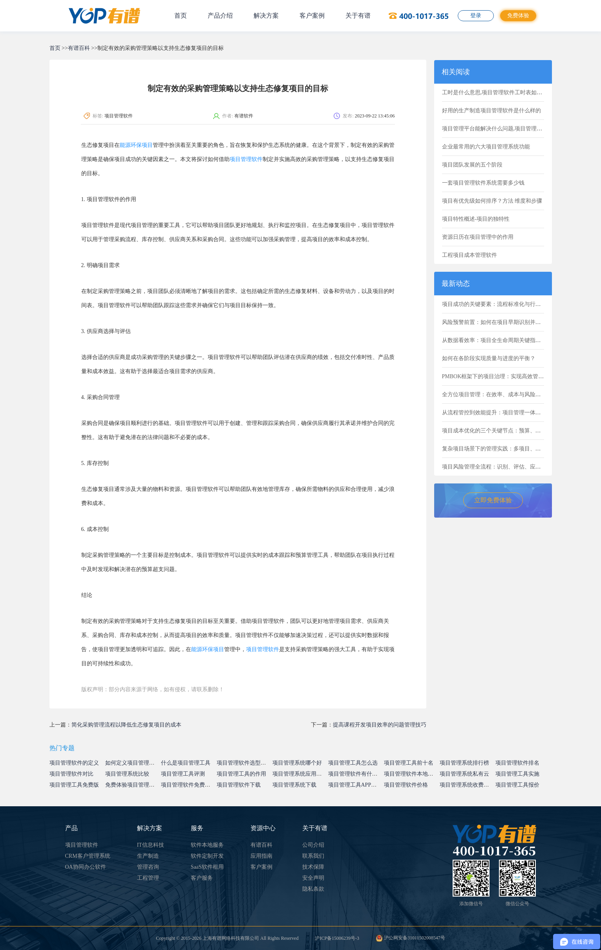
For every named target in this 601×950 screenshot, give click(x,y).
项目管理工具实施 (517, 774)
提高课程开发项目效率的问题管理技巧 (379, 725)
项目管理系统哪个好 (297, 763)
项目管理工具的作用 (241, 774)
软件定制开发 (207, 856)
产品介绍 (220, 15)
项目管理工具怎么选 (353, 763)
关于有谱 (358, 15)
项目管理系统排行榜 (464, 763)
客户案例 (312, 15)
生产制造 (148, 856)
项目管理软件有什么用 (355, 774)
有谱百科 (79, 48)
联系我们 (313, 856)
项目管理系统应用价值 (299, 774)
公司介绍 (313, 845)
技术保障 (313, 867)
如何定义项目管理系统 (132, 763)
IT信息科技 (150, 845)
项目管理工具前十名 (408, 763)
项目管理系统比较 (127, 774)
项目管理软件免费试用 (188, 785)
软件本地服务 (207, 845)
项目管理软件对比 (71, 774)
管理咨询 (148, 867)
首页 (180, 15)
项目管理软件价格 (406, 785)
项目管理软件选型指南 (244, 763)
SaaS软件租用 (207, 867)
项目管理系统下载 (294, 785)
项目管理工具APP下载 (355, 785)
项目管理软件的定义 (74, 763)
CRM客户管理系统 (87, 856)
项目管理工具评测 (183, 774)
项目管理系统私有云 (464, 774)
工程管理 (148, 878)
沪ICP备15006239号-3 (337, 938)
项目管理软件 (246, 159)
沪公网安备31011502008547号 (410, 938)
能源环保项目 (136, 145)
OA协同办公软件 (85, 867)
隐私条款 (313, 889)
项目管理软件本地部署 (411, 774)
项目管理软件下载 (239, 785)
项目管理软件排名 (517, 763)
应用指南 (261, 856)
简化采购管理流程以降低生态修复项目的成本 (126, 725)
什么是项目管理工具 (185, 763)
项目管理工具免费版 (74, 785)
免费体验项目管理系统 (132, 785)
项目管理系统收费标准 (467, 785)
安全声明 (313, 878)
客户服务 (202, 878)
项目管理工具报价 (517, 785)
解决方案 (266, 15)
